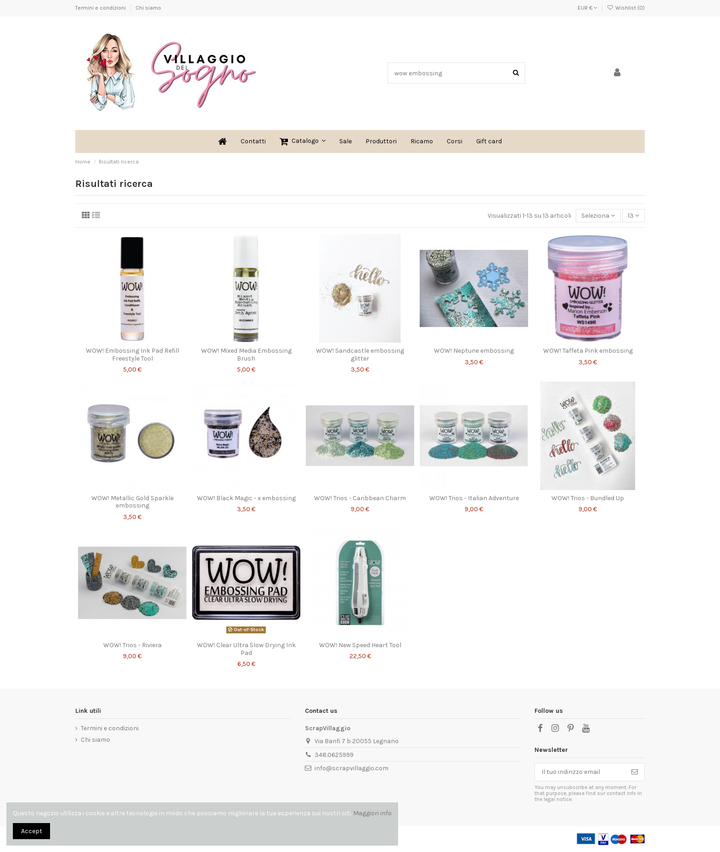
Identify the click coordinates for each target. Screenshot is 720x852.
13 (633, 216)
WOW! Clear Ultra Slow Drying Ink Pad (246, 649)
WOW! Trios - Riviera (132, 645)
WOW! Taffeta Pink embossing (588, 351)
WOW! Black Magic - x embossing (246, 498)
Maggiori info (372, 813)
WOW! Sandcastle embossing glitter (360, 354)
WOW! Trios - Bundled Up (587, 498)
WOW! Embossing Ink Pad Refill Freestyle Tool (132, 354)
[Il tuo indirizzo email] (580, 772)
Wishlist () (626, 8)
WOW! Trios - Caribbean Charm (360, 498)
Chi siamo (148, 8)
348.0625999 (334, 755)
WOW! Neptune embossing (474, 351)
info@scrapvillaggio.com (351, 768)
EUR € (587, 8)
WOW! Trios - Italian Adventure (474, 498)
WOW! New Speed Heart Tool (360, 645)
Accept (31, 831)
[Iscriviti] (634, 772)
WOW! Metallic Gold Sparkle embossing (132, 502)
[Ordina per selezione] (598, 215)
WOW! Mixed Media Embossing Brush (246, 354)
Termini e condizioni (101, 8)
